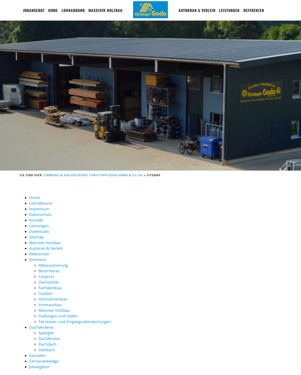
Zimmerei (37, 259)
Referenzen (253, 10)
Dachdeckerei (41, 327)
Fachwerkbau (50, 287)
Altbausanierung (53, 265)
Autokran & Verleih (197, 10)
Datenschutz (40, 214)
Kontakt (36, 220)
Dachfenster (49, 338)
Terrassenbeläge (44, 361)
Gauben (46, 293)
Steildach (47, 349)
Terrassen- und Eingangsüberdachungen (75, 321)
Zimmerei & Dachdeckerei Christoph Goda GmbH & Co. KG (93, 175)
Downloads (39, 231)
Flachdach (47, 344)
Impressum (39, 208)
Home (53, 10)
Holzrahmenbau (53, 299)
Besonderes (49, 270)
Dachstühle (49, 282)
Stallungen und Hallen (58, 316)
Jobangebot (34, 10)
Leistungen (229, 10)
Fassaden (37, 355)
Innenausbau (50, 304)
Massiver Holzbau (105, 10)
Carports (46, 276)
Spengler (46, 333)
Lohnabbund (73, 10)
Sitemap (36, 237)
